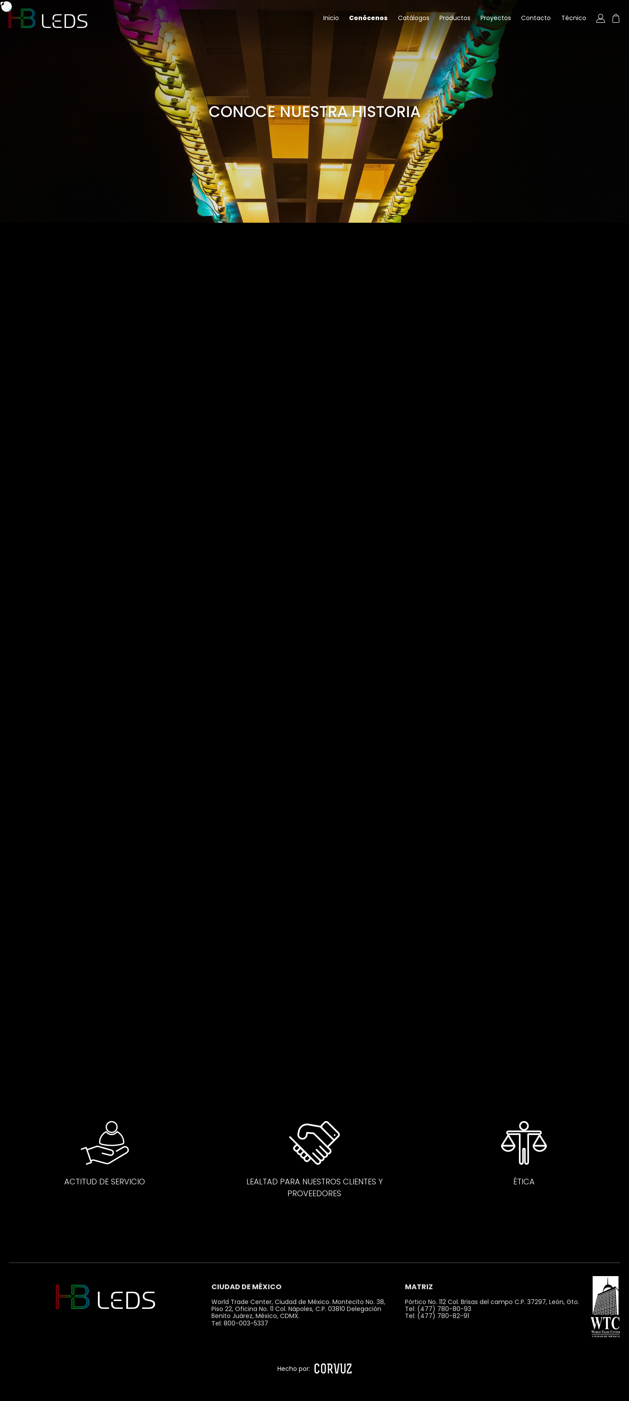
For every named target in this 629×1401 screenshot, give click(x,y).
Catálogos (413, 18)
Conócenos (368, 18)
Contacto (536, 18)
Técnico (573, 18)
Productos (454, 18)
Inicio (331, 18)
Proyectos (495, 18)
